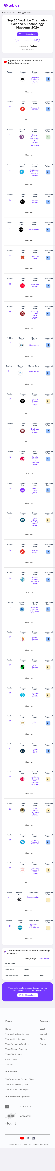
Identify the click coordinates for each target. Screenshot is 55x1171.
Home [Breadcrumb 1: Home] (4, 13)
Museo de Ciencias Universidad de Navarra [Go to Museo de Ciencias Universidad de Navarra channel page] (34, 610)
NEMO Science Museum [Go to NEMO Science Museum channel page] (35, 667)
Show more (29, 92)
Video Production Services (17, 1044)
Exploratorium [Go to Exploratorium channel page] (34, 230)
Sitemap (9, 1064)
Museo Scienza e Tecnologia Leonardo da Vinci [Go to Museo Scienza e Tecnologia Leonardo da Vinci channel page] (35, 521)
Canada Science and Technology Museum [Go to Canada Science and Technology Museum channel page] (35, 460)
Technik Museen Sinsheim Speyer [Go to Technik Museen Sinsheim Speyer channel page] (35, 401)
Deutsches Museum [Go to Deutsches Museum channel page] (35, 285)
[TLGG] (12, 1116)
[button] (49, 5)
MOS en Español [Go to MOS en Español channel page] (35, 551)
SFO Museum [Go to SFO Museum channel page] (35, 723)
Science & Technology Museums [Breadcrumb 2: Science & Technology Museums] (19, 13)
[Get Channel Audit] (27, 995)
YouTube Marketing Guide (16, 1084)
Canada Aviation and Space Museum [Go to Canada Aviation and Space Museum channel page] (35, 580)
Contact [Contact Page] (43, 1034)
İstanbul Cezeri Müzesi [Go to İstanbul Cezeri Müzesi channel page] (35, 751)
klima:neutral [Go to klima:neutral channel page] (34, 345)
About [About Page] (42, 1039)
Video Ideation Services (16, 1049)
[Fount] (12, 1123)
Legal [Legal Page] (42, 1029)
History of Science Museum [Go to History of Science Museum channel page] (35, 639)
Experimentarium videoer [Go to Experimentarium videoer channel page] (33, 898)
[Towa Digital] (27, 1106)
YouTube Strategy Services (17, 1034)
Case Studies (11, 1059)
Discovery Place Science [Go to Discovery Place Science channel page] (35, 695)
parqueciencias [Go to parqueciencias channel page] (33, 371)
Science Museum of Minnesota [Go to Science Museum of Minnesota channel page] (35, 842)
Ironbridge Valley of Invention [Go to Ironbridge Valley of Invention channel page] (35, 430)
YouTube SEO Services (15, 1039)
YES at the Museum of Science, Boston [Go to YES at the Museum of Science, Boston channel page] (35, 870)
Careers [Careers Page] (43, 1044)
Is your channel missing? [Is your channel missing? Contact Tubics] (27, 40)
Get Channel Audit (28, 34)
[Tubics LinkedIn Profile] (33, 1138)
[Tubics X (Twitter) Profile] (28, 1138)
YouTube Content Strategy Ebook (20, 1079)
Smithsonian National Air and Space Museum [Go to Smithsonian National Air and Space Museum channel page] (34, 172)
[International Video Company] (12, 1107)
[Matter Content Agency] (27, 1116)
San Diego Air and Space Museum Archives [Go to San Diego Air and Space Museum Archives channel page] (35, 315)
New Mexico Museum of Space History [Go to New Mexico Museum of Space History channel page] (35, 812)
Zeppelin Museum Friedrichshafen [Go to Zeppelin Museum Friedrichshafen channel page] (33, 926)
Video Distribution (13, 1054)
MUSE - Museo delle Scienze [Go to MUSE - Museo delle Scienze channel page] (35, 491)
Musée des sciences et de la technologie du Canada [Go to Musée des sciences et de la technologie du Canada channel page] (35, 780)
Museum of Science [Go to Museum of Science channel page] (35, 109)
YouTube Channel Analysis (17, 1089)
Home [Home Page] (8, 1029)
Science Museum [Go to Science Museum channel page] (35, 201)
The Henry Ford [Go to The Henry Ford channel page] (35, 257)
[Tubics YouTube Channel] (22, 1138)
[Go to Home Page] (11, 5)
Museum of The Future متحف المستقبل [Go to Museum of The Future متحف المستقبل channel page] (35, 80)
